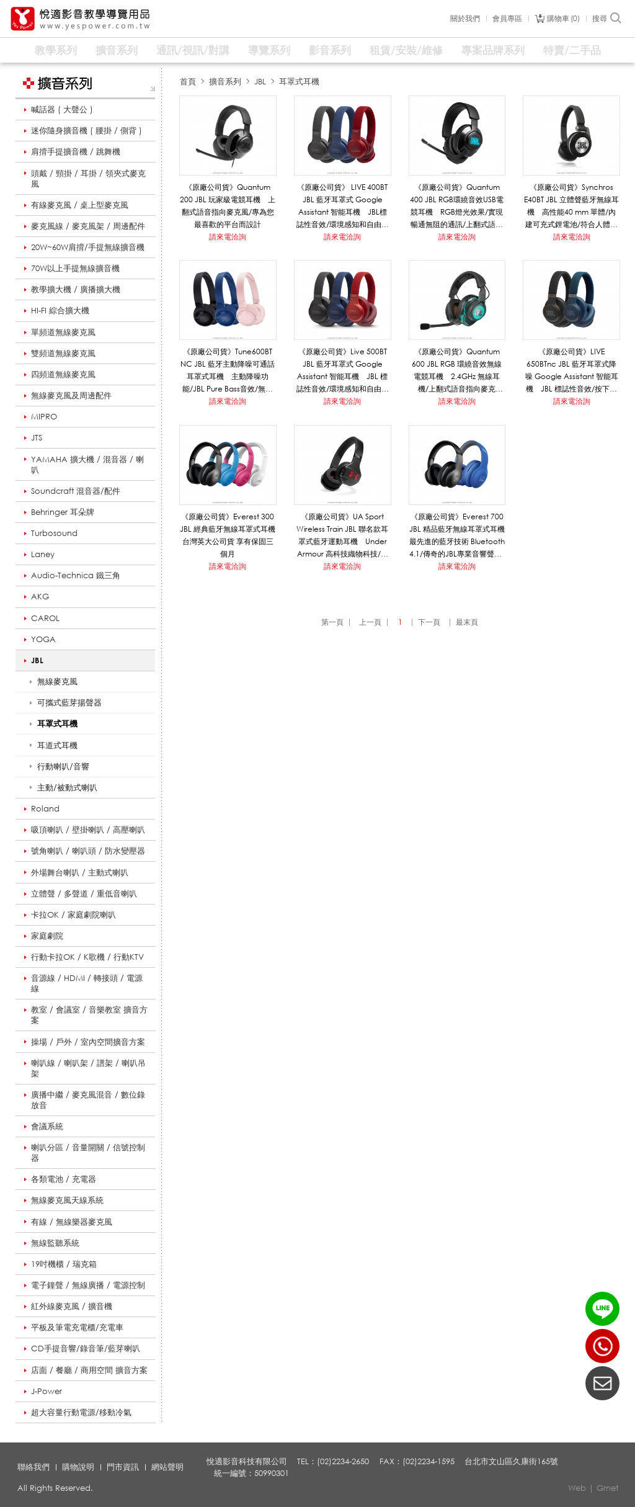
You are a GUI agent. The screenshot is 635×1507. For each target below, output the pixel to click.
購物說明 (78, 1467)
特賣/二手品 (572, 49)
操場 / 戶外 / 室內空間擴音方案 (88, 1042)
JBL (37, 660)
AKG (40, 596)
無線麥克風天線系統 (67, 1200)
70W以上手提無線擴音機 (75, 268)
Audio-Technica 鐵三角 (75, 575)
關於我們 (465, 18)
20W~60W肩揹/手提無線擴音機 (87, 247)
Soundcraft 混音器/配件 (75, 491)
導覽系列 (269, 49)
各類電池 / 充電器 (63, 1179)
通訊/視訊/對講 (192, 49)
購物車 (563, 18)
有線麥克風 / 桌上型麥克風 (79, 205)
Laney (43, 554)
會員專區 (507, 18)
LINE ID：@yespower (602, 1309)
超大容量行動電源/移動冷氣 (81, 1412)
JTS (36, 437)
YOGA (43, 639)
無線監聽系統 (55, 1243)
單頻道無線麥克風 (63, 332)
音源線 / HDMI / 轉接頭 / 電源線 (87, 983)
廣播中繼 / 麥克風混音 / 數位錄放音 (88, 1099)
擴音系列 (116, 49)
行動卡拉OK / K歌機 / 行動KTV (87, 957)
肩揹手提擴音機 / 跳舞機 (75, 151)
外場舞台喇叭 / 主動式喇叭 (79, 872)
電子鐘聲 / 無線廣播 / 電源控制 (88, 1285)
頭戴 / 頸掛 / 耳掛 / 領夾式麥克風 (88, 178)
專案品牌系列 (493, 49)
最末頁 (467, 622)
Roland (45, 808)
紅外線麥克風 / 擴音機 (71, 1306)
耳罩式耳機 (299, 81)
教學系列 (56, 49)
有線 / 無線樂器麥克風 (71, 1222)
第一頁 (332, 622)
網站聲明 (167, 1467)
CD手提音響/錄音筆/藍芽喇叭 (85, 1348)
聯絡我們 (33, 1467)
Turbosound (54, 533)
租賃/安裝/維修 (406, 49)
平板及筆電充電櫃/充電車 (77, 1327)
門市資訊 (123, 1467)
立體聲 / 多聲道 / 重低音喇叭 (84, 893)
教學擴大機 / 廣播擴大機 (75, 289)
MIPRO (44, 416)
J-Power (46, 1391)
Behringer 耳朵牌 (62, 512)
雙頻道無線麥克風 (63, 353)
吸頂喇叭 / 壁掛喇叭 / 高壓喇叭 (88, 829)
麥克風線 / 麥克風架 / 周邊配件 (88, 226)
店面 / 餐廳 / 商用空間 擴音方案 (89, 1370)
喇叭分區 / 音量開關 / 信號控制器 (88, 1152)
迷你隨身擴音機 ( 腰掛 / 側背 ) (86, 130)
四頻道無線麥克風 (63, 374)
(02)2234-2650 (602, 1346)
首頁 (188, 81)
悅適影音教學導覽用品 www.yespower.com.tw (80, 19)
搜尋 (607, 18)
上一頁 (370, 622)
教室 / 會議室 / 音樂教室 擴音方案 (89, 1014)
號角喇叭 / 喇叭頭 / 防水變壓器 (88, 851)
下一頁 (429, 622)
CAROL (45, 618)
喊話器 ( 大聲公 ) (62, 109)
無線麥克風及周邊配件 (71, 395)
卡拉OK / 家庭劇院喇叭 (73, 914)
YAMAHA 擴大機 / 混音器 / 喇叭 (87, 464)
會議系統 (47, 1126)
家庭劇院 (47, 936)
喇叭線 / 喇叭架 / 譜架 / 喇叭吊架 (88, 1068)
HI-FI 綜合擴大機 (60, 310)
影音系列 (330, 49)
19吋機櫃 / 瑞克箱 (64, 1264)
